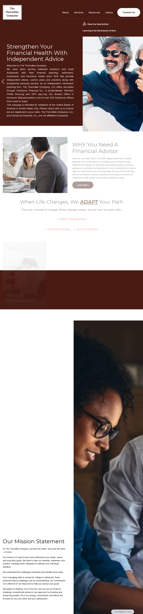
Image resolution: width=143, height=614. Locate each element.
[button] (65, 9)
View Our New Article (97, 21)
